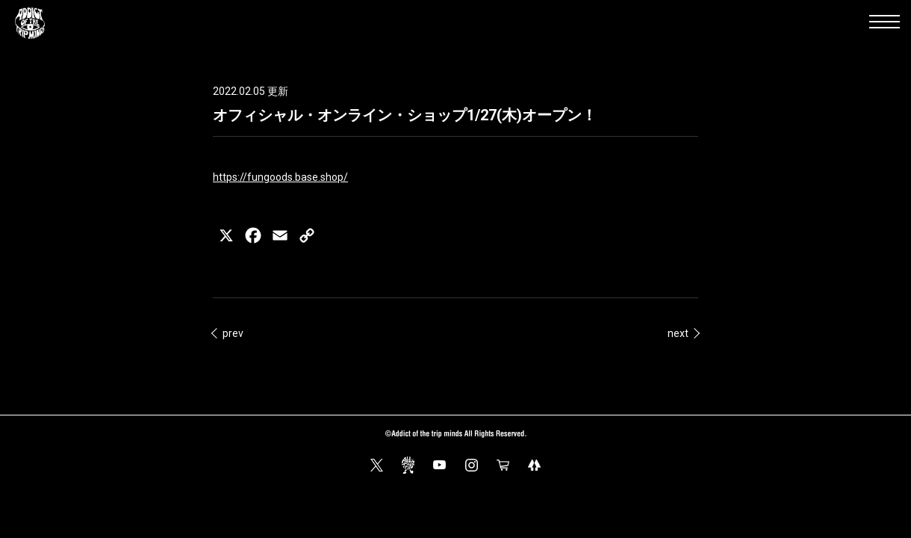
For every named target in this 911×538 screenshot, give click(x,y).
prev (233, 333)
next (678, 333)
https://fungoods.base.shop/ (280, 177)
